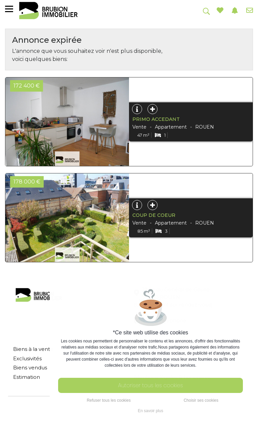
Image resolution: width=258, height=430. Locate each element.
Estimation (26, 377)
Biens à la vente (33, 349)
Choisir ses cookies (201, 400)
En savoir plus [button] (150, 410)
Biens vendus (30, 367)
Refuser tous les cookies (109, 400)
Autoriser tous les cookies (150, 385)
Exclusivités (27, 358)
